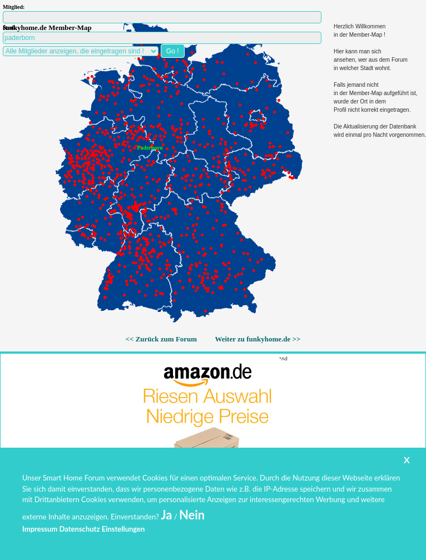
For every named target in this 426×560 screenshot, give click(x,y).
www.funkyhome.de (220, 530)
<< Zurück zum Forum (161, 339)
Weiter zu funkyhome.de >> (257, 339)
